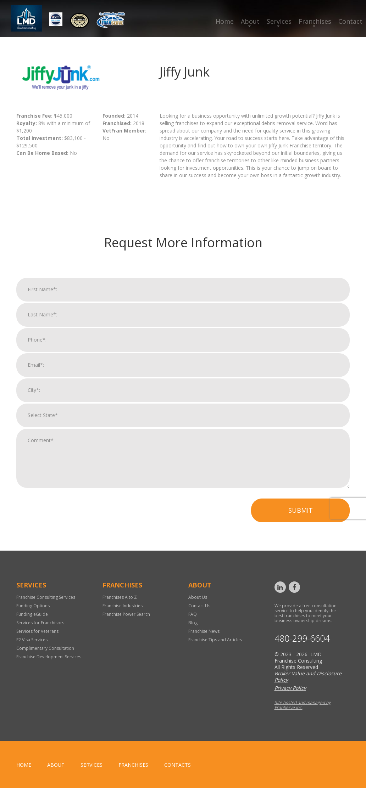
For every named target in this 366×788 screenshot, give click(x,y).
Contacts (177, 764)
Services (279, 21)
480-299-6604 (302, 638)
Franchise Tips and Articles (215, 640)
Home (225, 21)
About (250, 21)
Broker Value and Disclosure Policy (308, 676)
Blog (193, 623)
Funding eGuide (32, 614)
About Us (197, 597)
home (23, 764)
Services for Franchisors (40, 623)
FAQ (192, 614)
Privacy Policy (290, 688)
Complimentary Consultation (45, 648)
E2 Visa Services (32, 640)
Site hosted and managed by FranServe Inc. (302, 704)
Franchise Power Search (126, 614)
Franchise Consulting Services (45, 597)
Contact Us (199, 606)
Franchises (315, 21)
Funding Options (33, 606)
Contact (350, 21)
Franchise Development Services (48, 657)
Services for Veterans (37, 631)
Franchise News (204, 631)
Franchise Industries (122, 606)
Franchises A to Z (119, 597)
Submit (300, 516)
